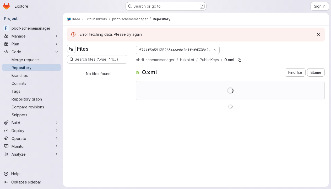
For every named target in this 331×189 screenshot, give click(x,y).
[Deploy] (31, 130)
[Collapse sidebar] (31, 182)
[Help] (31, 173)
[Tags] (31, 91)
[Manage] (31, 36)
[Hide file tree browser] (71, 49)
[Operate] (31, 138)
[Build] (31, 122)
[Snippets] (31, 114)
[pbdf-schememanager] (31, 28)
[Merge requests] (31, 59)
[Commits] (31, 83)
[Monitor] (31, 146)
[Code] (31, 51)
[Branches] (31, 75)
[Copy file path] (239, 60)
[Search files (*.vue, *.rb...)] (97, 59)
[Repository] (31, 67)
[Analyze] (31, 154)
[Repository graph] (31, 99)
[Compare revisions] (31, 107)
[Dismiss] (318, 34)
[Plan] (31, 44)
